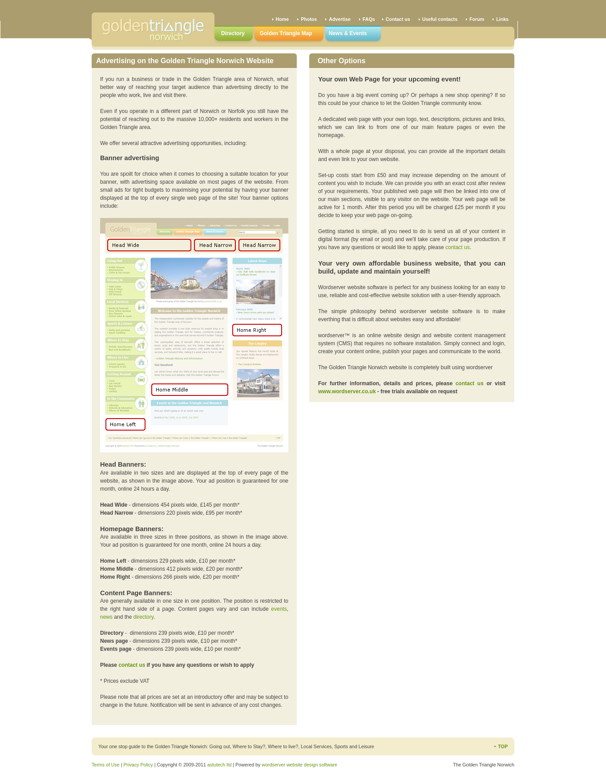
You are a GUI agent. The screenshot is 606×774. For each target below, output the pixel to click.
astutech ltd (219, 764)
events (279, 609)
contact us (457, 247)
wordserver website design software (299, 764)
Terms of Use (106, 764)
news (106, 617)
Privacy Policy (138, 764)
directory (143, 617)
